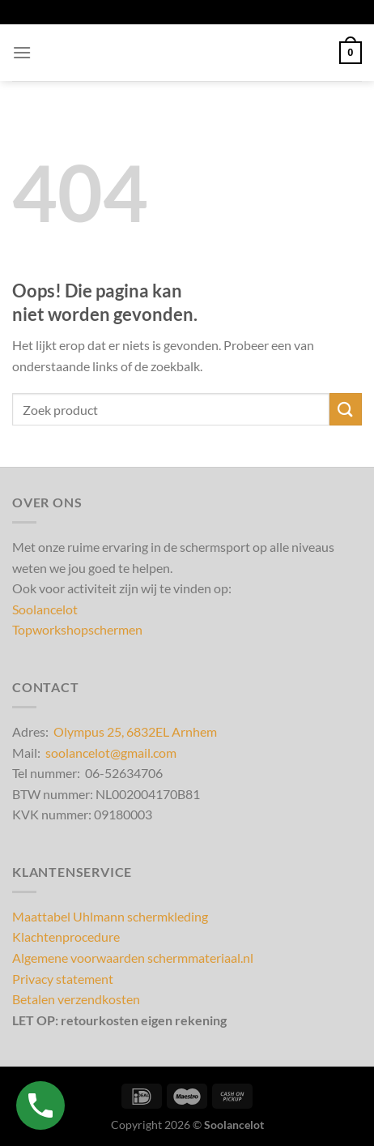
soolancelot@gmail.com (110, 752)
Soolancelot (45, 609)
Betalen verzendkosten (76, 999)
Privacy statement (62, 978)
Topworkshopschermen (77, 629)
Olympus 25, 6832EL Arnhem (135, 731)
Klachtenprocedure (66, 936)
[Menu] (22, 52)
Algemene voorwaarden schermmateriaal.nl (132, 957)
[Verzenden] (345, 409)
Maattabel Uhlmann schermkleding (110, 916)
